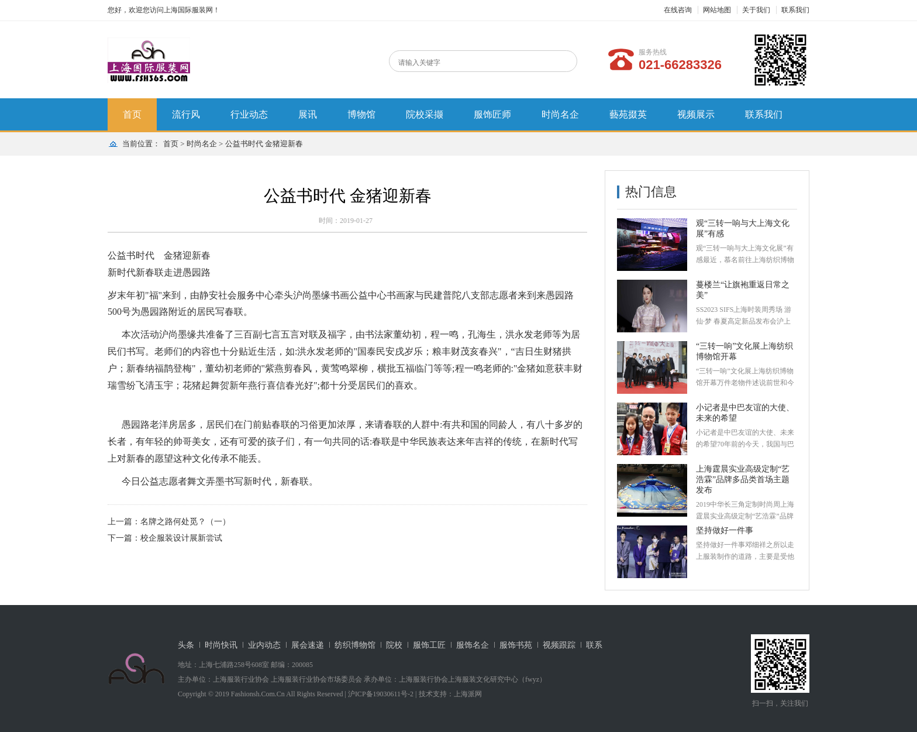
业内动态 (264, 645)
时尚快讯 (221, 645)
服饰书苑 (515, 645)
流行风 (186, 114)
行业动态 (249, 114)
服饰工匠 (429, 645)
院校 (394, 645)
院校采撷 (424, 114)
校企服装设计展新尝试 (181, 538)
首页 (132, 114)
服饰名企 (472, 645)
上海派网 (468, 694)
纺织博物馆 (355, 645)
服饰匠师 (492, 114)
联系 (594, 645)
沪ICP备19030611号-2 (380, 694)
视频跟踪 (559, 645)
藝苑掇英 (628, 114)
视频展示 (696, 114)
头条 (186, 645)
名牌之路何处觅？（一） (185, 521)
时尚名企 (560, 114)
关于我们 (756, 10)
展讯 (307, 114)
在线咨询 (678, 10)
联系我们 (795, 10)
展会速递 (307, 645)
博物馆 (361, 114)
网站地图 (717, 10)
